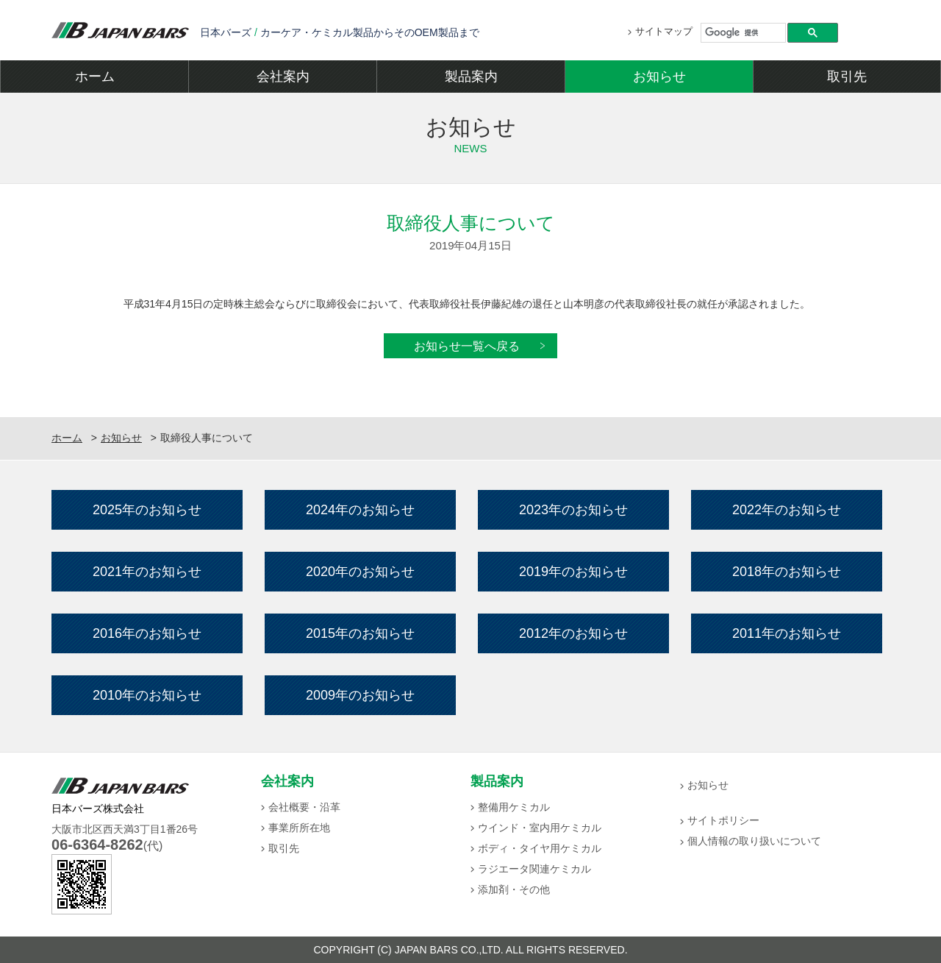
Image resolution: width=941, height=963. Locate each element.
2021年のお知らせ (147, 571)
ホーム (95, 76)
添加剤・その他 (514, 889)
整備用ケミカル (514, 807)
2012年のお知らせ (573, 633)
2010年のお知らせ (147, 695)
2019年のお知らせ (573, 571)
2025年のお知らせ (147, 509)
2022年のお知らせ (786, 509)
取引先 (847, 76)
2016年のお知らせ (147, 633)
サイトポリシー (723, 820)
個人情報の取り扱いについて (754, 841)
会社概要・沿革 (304, 807)
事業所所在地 (299, 828)
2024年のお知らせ (360, 509)
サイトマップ (664, 31)
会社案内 (283, 76)
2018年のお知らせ (786, 571)
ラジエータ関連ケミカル (534, 869)
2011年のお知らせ (786, 633)
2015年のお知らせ (360, 633)
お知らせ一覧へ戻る (467, 345)
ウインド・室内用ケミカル (539, 828)
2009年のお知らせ (360, 695)
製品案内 (471, 76)
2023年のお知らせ (573, 509)
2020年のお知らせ (360, 571)
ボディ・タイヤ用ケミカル (539, 848)
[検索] (743, 32)
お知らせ (659, 76)
